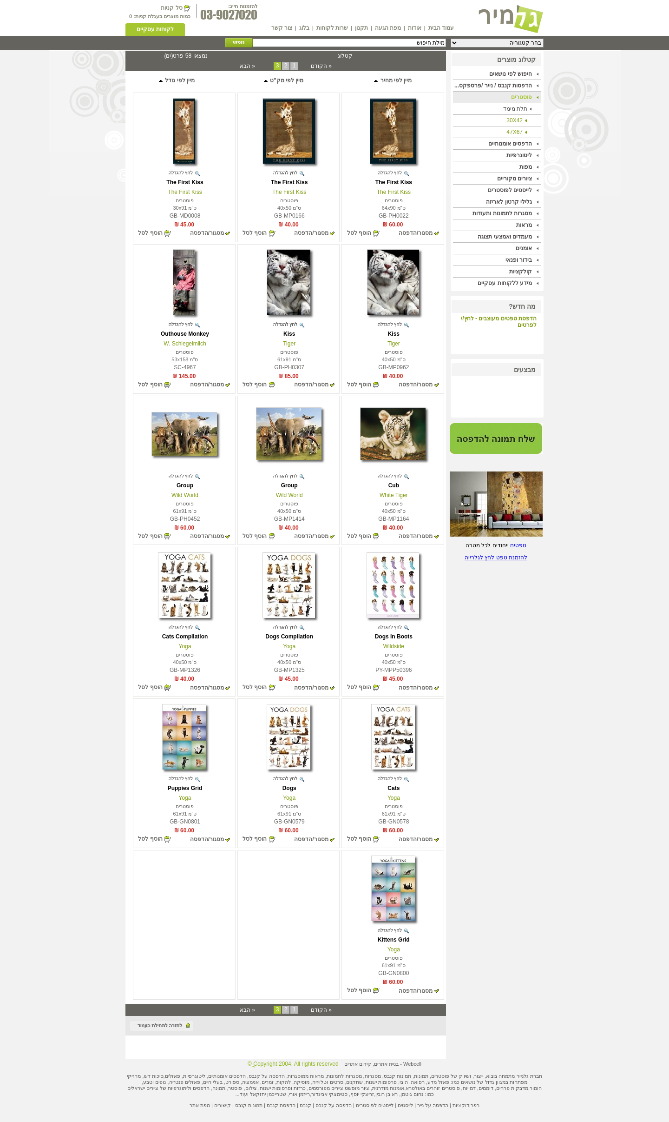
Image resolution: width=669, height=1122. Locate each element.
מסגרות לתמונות (344, 1076)
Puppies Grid (185, 788)
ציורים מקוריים (514, 178)
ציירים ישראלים (142, 1088)
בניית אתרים (386, 1064)
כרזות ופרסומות (289, 1088)
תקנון (361, 28)
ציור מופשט (357, 1088)
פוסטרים (521, 97)
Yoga (289, 646)
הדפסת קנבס (281, 1105)
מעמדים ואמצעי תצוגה (505, 236)
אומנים (524, 248)
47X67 (514, 132)
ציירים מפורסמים (325, 1088)
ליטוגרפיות (519, 155)
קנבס (305, 1105)
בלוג (304, 28)
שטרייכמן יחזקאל (268, 1094)
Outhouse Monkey (185, 334)
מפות (525, 167)
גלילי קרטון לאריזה (509, 202)
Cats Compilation (185, 636)
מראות (524, 225)
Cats (393, 788)
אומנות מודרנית (388, 1088)
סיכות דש (154, 1076)
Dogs (289, 788)
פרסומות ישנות (381, 1082)
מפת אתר (200, 1105)
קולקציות (520, 271)
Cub (393, 485)
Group (289, 485)
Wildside (393, 646)
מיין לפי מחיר (392, 80)
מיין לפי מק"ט (283, 80)
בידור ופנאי (518, 260)
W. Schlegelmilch (185, 343)
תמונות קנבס (248, 1105)
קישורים (222, 1105)
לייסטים (405, 1105)
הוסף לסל (359, 233)
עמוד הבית (441, 28)
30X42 (514, 120)
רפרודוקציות (466, 1105)
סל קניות (171, 8)
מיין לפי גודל (176, 80)
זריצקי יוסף (362, 1094)
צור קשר (281, 28)
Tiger (393, 343)
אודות (414, 28)
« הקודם (321, 66)
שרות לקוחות (332, 28)
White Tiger (394, 495)
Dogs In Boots (394, 636)
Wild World (289, 495)
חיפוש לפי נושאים (510, 74)
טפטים (518, 545)
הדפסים (201, 1088)
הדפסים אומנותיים (510, 143)
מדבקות (519, 1088)
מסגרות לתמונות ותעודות (502, 213)
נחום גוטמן (411, 1094)
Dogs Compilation (289, 636)
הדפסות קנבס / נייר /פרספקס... (493, 85)
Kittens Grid (394, 939)
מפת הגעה (388, 28)
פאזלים (172, 1076)
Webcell (412, 1064)
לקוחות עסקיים (155, 29)
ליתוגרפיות (179, 1088)
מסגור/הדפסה (416, 233)
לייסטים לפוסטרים (510, 190)
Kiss (394, 334)
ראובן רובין (386, 1094)
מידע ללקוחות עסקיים (505, 283)
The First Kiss (393, 182)
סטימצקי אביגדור (329, 1094)
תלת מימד (515, 109)
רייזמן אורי (299, 1094)
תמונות (421, 1076)
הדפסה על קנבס (267, 1076)
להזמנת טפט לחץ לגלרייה (496, 557)
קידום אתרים (357, 1064)
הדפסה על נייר (432, 1105)
